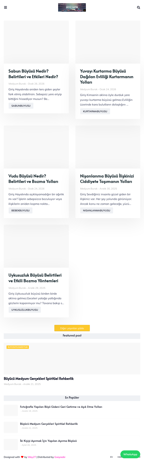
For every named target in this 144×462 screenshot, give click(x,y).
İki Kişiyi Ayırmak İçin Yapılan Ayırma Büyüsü (48, 441)
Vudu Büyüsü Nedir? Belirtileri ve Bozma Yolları (33, 178)
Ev (111, 457)
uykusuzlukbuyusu (24, 309)
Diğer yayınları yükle (72, 328)
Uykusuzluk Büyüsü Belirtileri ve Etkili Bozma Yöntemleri (35, 277)
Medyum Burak (17, 83)
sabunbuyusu (21, 105)
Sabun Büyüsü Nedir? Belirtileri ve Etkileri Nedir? (33, 73)
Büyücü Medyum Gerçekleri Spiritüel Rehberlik (39, 378)
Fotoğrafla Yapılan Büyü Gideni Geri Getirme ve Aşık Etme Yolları (61, 407)
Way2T (32, 456)
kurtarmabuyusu (95, 111)
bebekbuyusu (20, 210)
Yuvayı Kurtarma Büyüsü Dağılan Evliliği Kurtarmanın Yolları (106, 76)
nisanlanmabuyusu (96, 210)
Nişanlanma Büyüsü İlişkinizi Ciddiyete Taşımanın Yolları (107, 178)
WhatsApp (130, 454)
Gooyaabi (59, 456)
